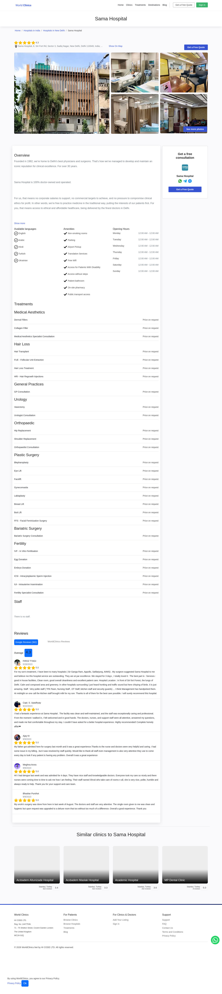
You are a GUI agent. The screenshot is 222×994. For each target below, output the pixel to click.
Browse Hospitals (72, 924)
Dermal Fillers (20, 320)
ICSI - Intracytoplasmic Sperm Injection (32, 576)
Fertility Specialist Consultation (29, 592)
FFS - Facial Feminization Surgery (30, 520)
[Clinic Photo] (61, 93)
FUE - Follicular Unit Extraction (29, 360)
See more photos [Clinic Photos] (195, 129)
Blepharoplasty (21, 462)
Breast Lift (19, 504)
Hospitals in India (32, 30)
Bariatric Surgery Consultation (28, 536)
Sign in (202, 5)
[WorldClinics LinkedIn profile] (203, 948)
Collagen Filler (21, 328)
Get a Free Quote (183, 5)
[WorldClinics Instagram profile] (190, 948)
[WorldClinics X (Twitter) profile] (197, 948)
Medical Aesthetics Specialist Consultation (34, 336)
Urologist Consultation (24, 415)
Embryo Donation (22, 568)
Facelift (17, 479)
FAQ (164, 924)
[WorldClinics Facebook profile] (184, 948)
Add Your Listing (120, 920)
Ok (25, 983)
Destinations (154, 5)
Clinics (129, 5)
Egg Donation (20, 559)
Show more (19, 223)
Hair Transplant (21, 351)
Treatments (140, 5)
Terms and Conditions (172, 932)
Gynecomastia (21, 487)
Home (120, 5)
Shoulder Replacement (25, 439)
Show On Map (115, 46)
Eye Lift (17, 471)
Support (166, 920)
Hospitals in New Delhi (54, 30)
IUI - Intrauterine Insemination (28, 584)
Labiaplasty (19, 496)
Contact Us (167, 928)
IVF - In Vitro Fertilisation (26, 551)
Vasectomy (19, 407)
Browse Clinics (71, 920)
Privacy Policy (169, 936)
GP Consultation (22, 392)
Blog (164, 5)
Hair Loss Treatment (24, 368)
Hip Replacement (22, 430)
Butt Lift (17, 512)
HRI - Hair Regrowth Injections (28, 376)
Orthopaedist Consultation (26, 447)
